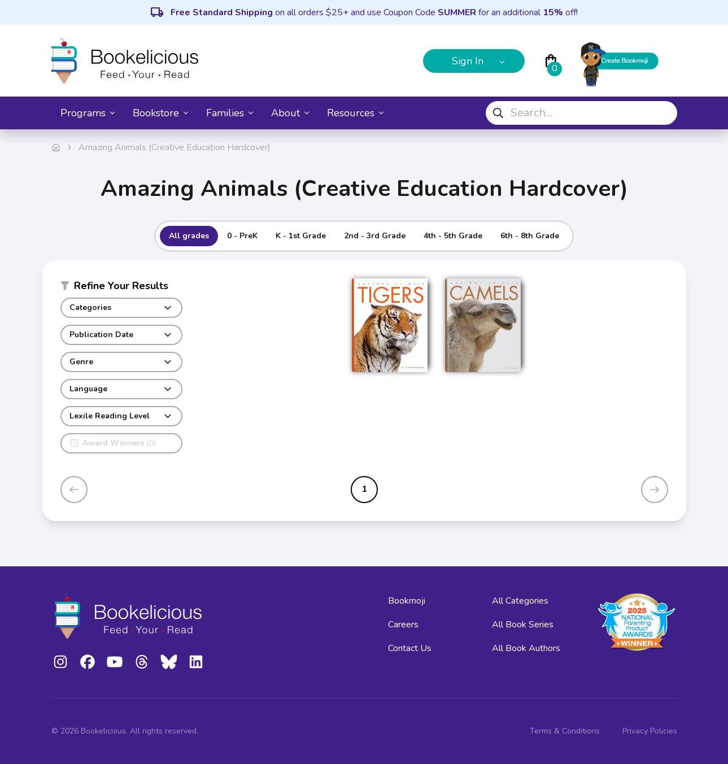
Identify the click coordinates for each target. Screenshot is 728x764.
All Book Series (522, 624)
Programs (87, 113)
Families (229, 113)
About (290, 113)
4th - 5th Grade (453, 235)
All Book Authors (526, 648)
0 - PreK (242, 235)
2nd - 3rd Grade (375, 235)
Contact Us (409, 648)
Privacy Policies (649, 731)
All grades (189, 235)
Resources (355, 113)
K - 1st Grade (301, 235)
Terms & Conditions (565, 731)
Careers (403, 624)
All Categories (520, 601)
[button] (121, 288)
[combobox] (581, 113)
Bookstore (160, 113)
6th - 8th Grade (529, 235)
